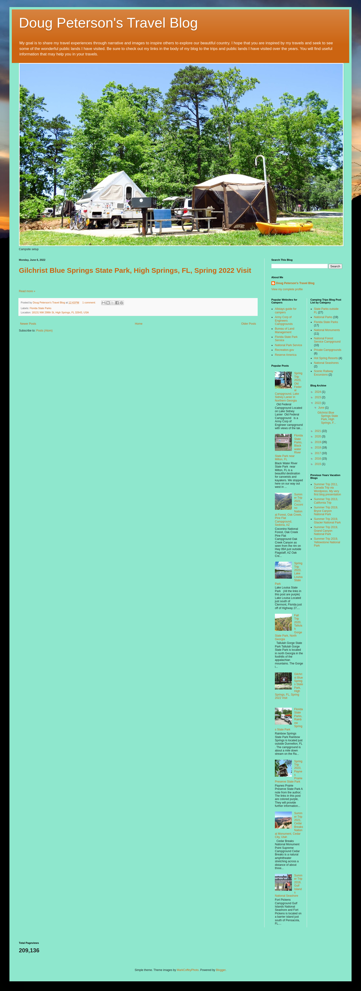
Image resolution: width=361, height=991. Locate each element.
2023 (318, 397)
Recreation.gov (284, 350)
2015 (318, 464)
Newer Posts (28, 323)
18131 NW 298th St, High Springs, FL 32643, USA (60, 312)
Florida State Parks (40, 308)
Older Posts (248, 323)
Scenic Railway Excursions (323, 372)
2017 (318, 453)
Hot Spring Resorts (326, 358)
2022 (318, 403)
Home (139, 323)
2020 (318, 436)
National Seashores (326, 363)
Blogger (221, 970)
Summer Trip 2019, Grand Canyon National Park (326, 531)
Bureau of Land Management (284, 330)
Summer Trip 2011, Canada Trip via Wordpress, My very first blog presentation (327, 489)
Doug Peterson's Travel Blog (108, 23)
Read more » (27, 291)
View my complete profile (287, 289)
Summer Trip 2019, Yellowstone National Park (327, 542)
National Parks (323, 317)
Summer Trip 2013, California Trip (326, 501)
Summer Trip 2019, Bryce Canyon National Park (326, 511)
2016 (318, 458)
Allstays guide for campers (285, 310)
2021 (318, 431)
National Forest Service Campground (327, 340)
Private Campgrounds (327, 350)
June (321, 407)
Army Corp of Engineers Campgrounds (284, 320)
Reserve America (285, 355)
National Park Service (288, 345)
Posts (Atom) (44, 330)
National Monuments (327, 330)
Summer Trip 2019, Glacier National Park (327, 520)
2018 (318, 447)
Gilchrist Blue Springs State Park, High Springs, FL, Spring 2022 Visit (135, 270)
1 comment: (89, 302)
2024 (318, 392)
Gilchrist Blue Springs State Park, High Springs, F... (327, 417)
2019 (318, 442)
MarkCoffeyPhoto (188, 970)
